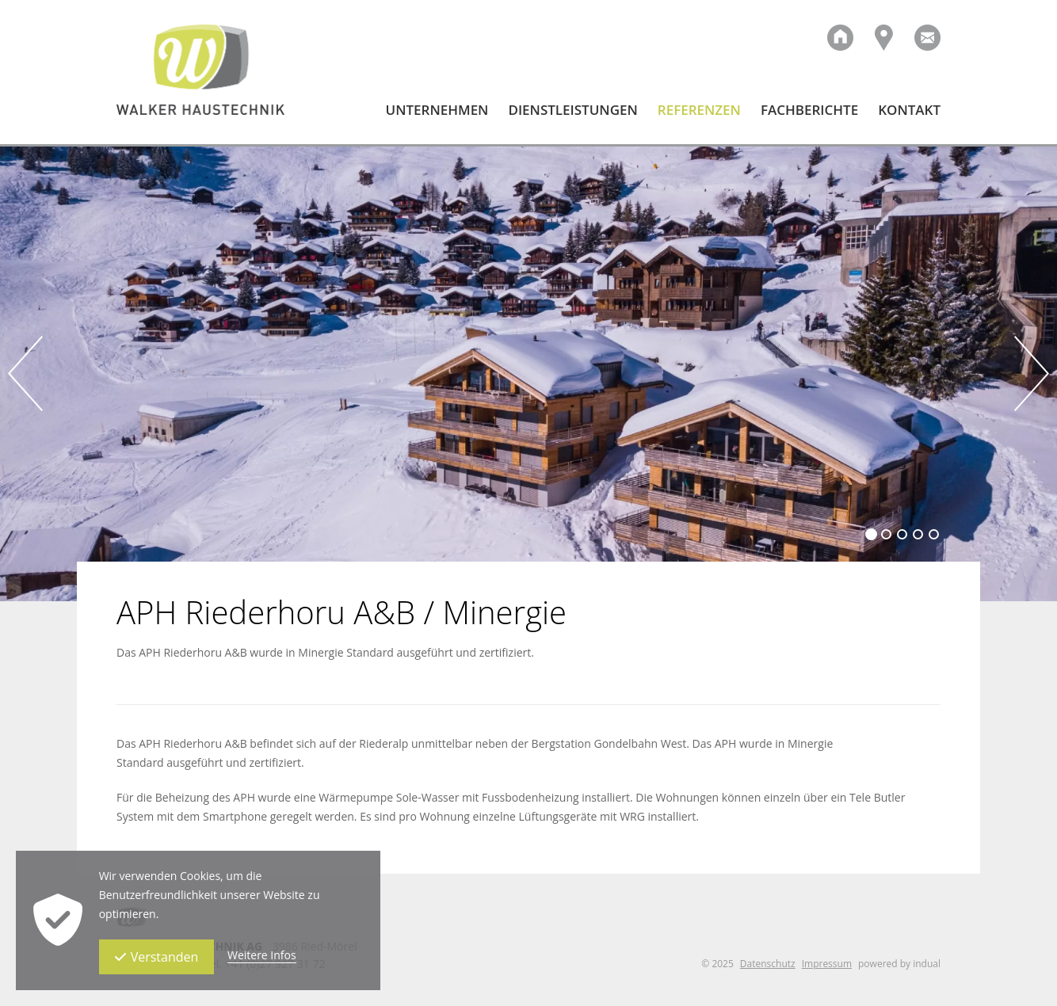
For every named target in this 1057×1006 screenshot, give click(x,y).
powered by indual (899, 963)
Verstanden (157, 957)
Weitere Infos (261, 954)
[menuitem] (427, 123)
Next (1031, 374)
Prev (25, 374)
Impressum (827, 963)
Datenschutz (768, 963)
